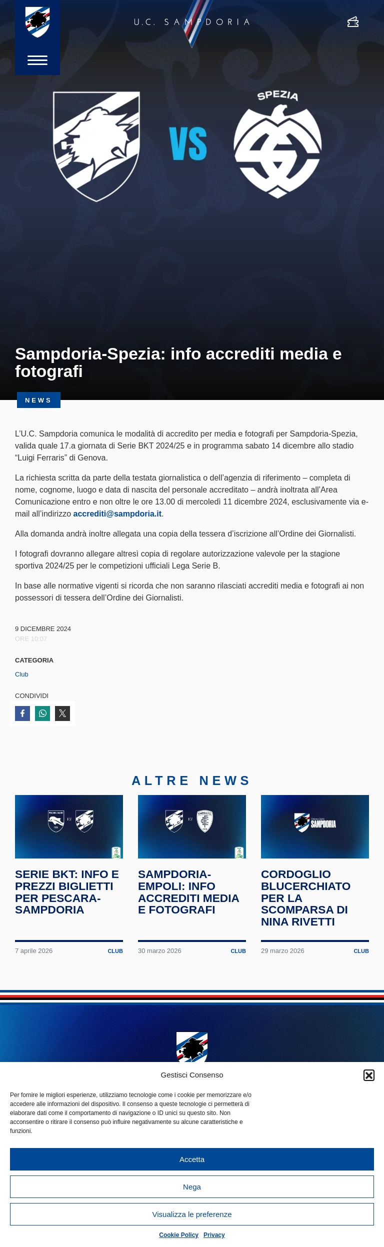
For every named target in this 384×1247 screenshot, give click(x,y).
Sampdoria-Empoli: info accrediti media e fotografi (188, 892)
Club (21, 674)
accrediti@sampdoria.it (117, 514)
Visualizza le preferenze (192, 1214)
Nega (192, 1186)
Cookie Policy (178, 1235)
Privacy (214, 1235)
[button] (369, 1075)
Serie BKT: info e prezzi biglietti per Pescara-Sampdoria (67, 892)
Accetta (192, 1159)
